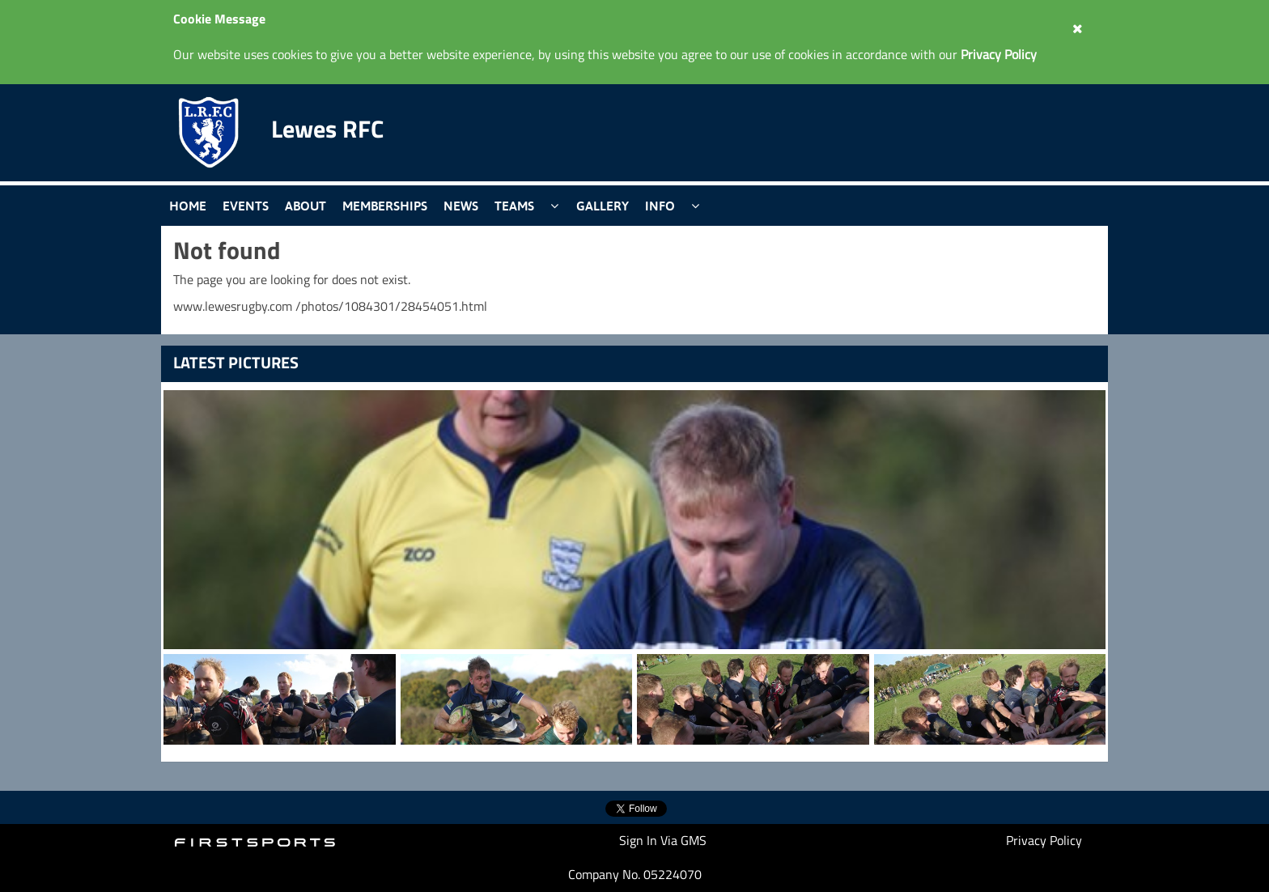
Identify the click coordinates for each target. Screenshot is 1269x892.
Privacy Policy (1044, 840)
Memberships (384, 206)
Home (187, 206)
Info (660, 206)
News (461, 206)
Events (246, 206)
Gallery (602, 206)
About (305, 206)
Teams (514, 206)
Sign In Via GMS (663, 840)
